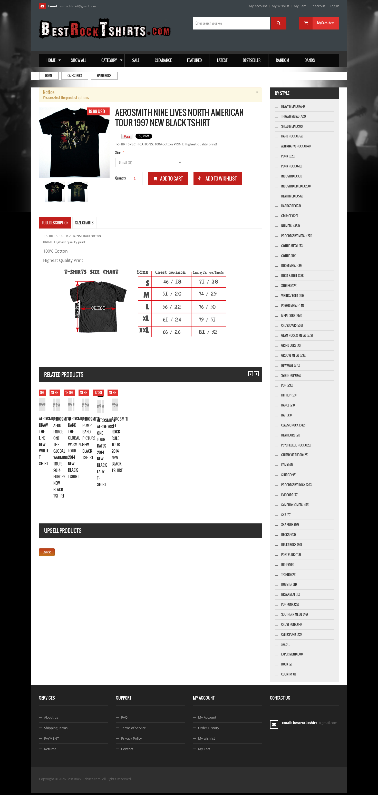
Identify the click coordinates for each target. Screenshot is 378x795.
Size (118, 152)
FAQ (124, 719)
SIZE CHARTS (84, 223)
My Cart (300, 6)
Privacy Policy (131, 740)
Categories (74, 75)
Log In (334, 6)
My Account (258, 6)
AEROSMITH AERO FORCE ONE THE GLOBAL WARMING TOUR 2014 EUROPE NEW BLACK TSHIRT (147, 483)
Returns (50, 751)
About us (51, 719)
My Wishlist (280, 6)
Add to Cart (50, 461)
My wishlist (206, 740)
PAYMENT (51, 740)
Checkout (318, 6)
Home (48, 75)
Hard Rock (104, 75)
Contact (127, 751)
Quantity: (121, 178)
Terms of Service (133, 730)
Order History (208, 730)
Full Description (55, 223)
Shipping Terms (55, 730)
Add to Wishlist (73, 461)
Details (96, 461)
